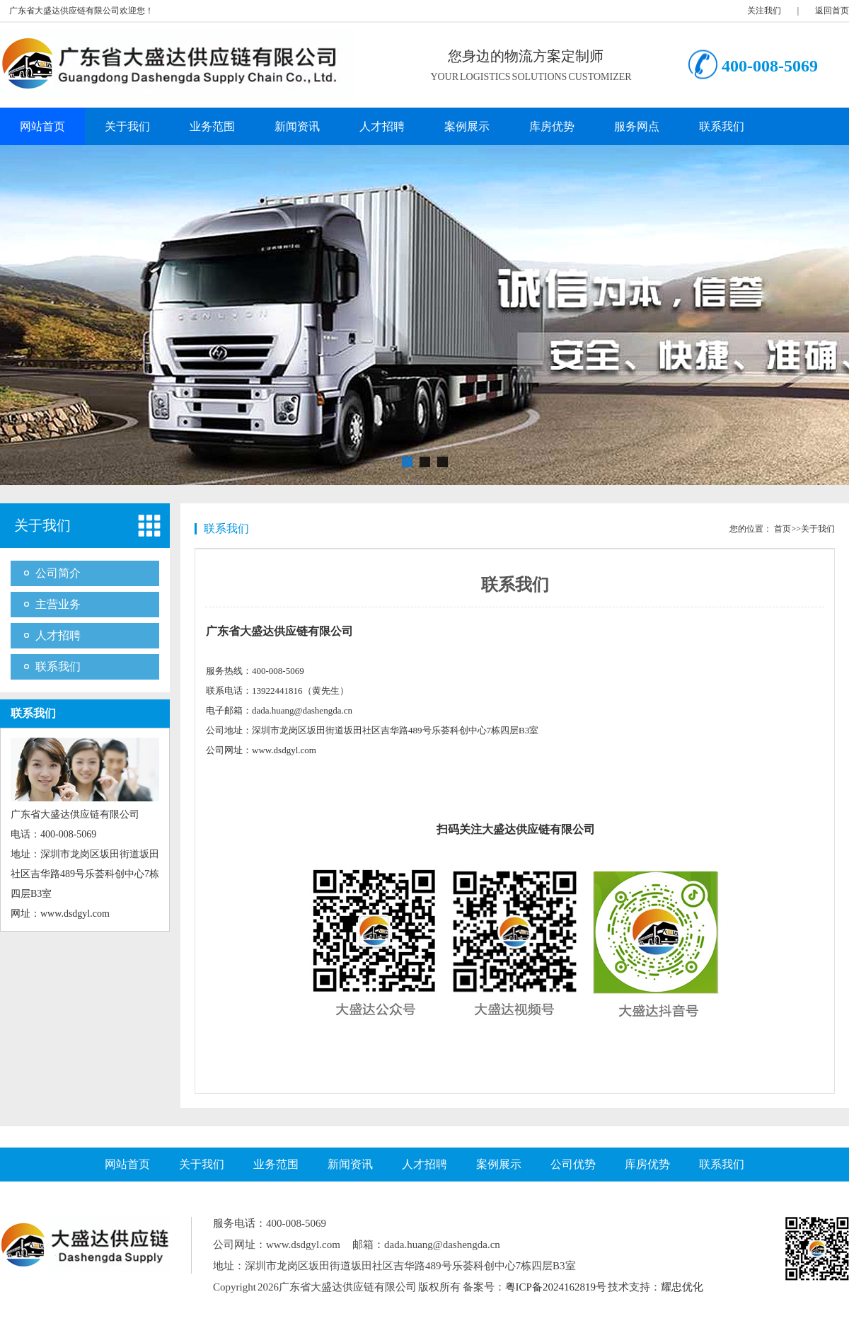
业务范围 (212, 126)
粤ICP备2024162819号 (555, 1287)
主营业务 (58, 604)
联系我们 (721, 126)
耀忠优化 (682, 1287)
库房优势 (551, 126)
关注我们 (764, 11)
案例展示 (467, 126)
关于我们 (127, 126)
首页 (782, 529)
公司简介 (58, 573)
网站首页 (42, 126)
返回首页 (832, 11)
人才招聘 (382, 126)
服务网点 (636, 126)
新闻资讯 (297, 126)
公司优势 (573, 1164)
